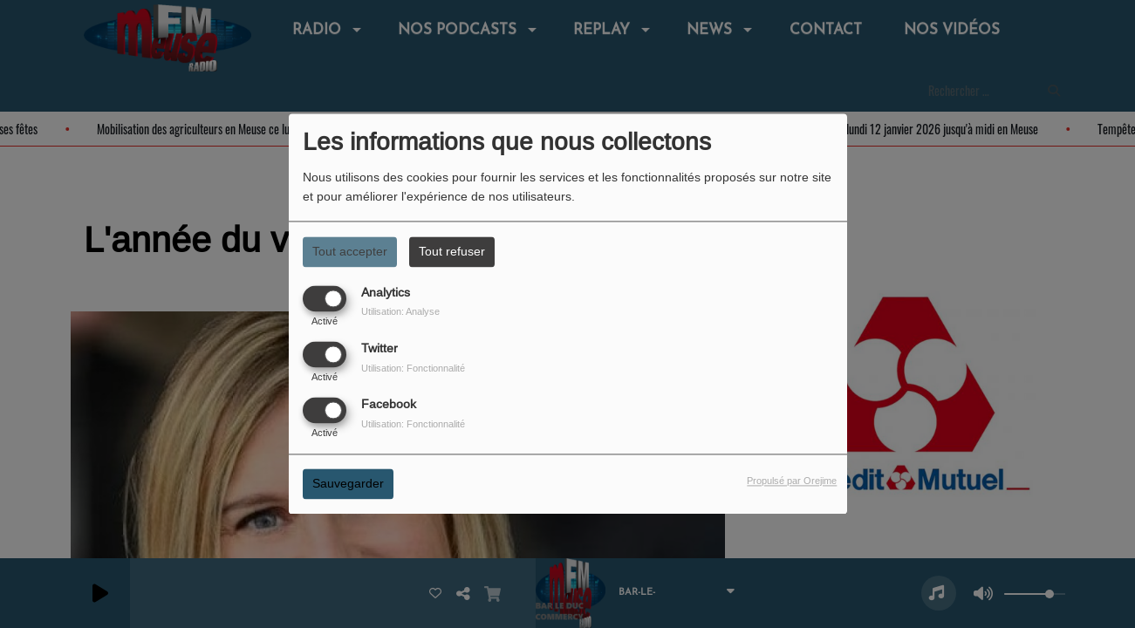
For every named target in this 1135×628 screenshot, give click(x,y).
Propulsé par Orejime (792, 481)
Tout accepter (349, 251)
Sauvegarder (348, 484)
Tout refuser (452, 251)
